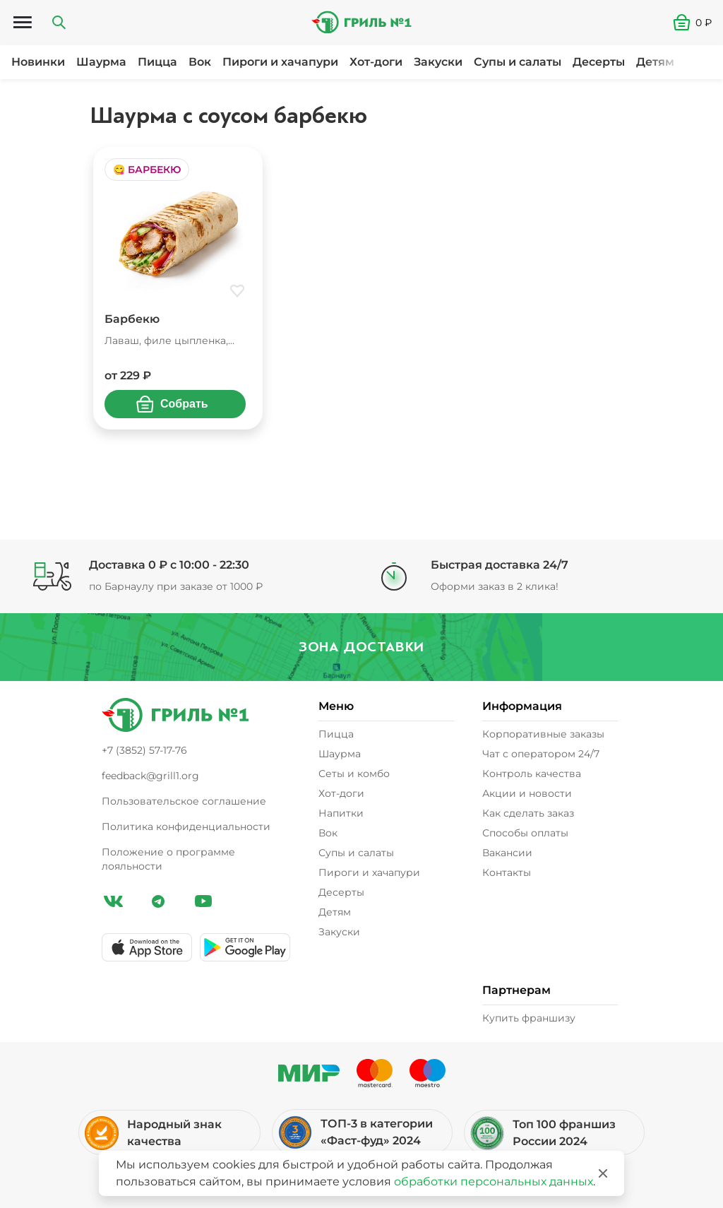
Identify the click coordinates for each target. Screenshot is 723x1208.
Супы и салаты (517, 62)
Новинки (38, 62)
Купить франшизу (528, 1018)
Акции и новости (527, 793)
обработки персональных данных (493, 1181)
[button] (698, 23)
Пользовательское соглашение (184, 801)
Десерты (599, 62)
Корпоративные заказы (543, 734)
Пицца (157, 62)
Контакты (506, 872)
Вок (200, 62)
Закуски (438, 62)
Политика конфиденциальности (186, 826)
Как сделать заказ (528, 813)
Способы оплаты (525, 833)
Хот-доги (375, 62)
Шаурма (101, 62)
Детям (655, 62)
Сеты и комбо (354, 773)
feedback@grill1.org (150, 775)
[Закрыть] (603, 1173)
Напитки (341, 813)
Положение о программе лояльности (168, 859)
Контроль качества (531, 773)
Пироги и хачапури (280, 62)
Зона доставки (361, 647)
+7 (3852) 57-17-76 (144, 750)
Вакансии (507, 852)
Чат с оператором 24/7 (540, 753)
